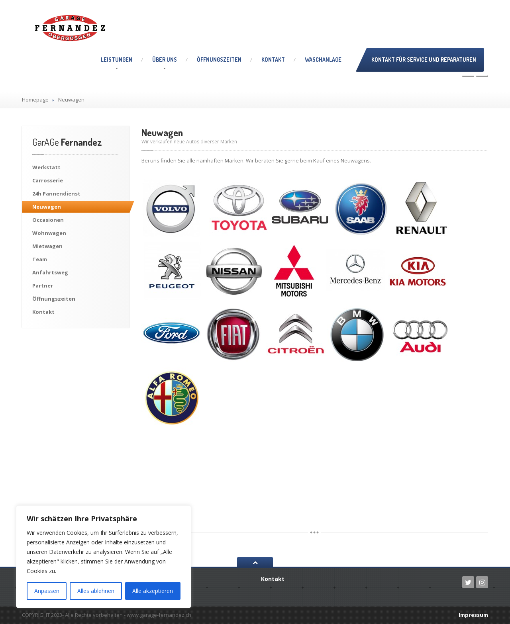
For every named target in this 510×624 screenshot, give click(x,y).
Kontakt (273, 59)
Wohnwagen (49, 233)
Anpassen (46, 591)
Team (39, 259)
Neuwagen (46, 206)
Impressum (473, 614)
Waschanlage (323, 59)
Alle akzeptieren (152, 591)
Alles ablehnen (95, 591)
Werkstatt (46, 167)
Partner (42, 285)
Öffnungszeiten (219, 59)
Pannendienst (56, 193)
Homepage (35, 99)
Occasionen (48, 219)
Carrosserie (47, 180)
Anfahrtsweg (50, 272)
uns (164, 59)
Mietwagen (47, 246)
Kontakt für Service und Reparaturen (423, 59)
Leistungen (116, 59)
